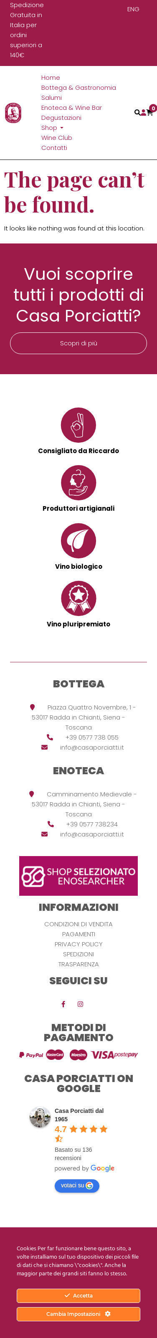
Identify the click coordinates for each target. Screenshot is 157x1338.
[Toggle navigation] (137, 112)
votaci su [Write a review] (77, 1185)
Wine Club (56, 137)
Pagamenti (78, 934)
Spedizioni (78, 954)
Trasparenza (78, 964)
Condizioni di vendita (78, 924)
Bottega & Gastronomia (78, 87)
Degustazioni (61, 117)
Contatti (54, 147)
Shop (50, 127)
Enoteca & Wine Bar (71, 107)
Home (50, 77)
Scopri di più (78, 343)
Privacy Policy (79, 944)
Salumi (51, 97)
